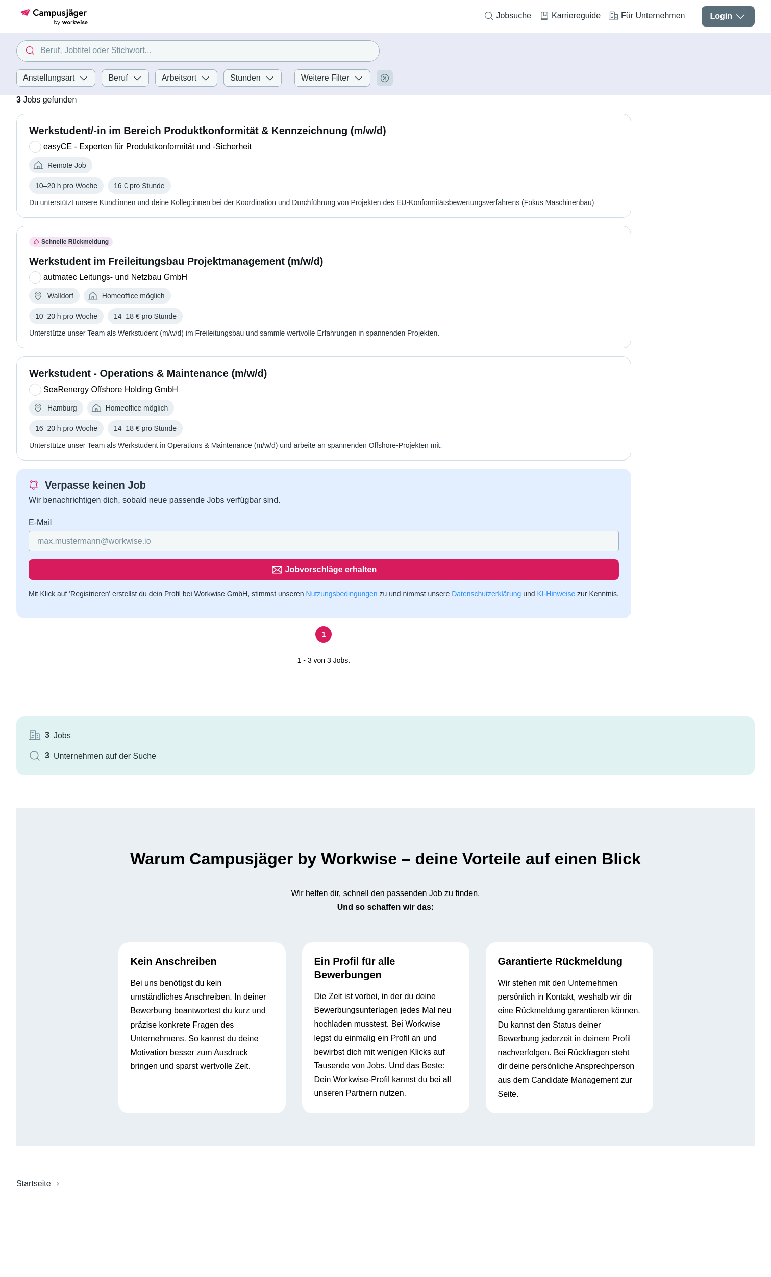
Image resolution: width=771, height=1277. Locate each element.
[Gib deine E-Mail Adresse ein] (238, 550)
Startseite (33, 1084)
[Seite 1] (303, 627)
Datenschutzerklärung (486, 574)
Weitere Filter (332, 78)
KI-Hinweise (556, 574)
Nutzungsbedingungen (342, 574)
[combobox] (198, 51)
